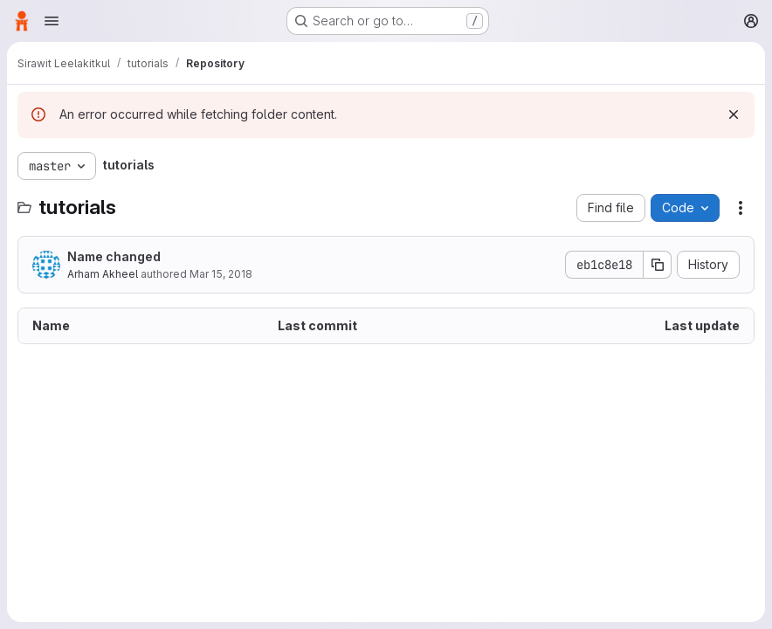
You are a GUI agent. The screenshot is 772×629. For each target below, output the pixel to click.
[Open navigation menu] (51, 21)
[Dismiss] (733, 114)
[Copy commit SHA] (658, 265)
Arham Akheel (102, 273)
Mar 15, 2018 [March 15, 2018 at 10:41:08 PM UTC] (221, 273)
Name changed (114, 256)
